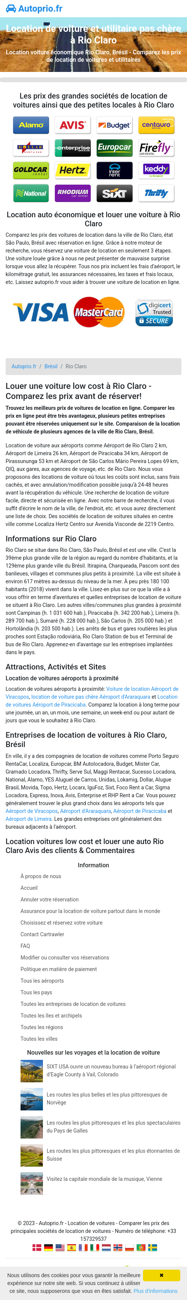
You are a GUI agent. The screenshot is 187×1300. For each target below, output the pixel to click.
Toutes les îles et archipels (51, 1016)
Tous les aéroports (42, 981)
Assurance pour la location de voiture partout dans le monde (90, 911)
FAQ (25, 946)
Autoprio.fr (34, 8)
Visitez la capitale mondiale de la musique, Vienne (104, 1179)
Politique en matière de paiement (59, 969)
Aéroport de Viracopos (32, 811)
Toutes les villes (39, 1039)
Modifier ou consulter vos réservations (65, 958)
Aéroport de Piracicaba (139, 811)
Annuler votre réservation (50, 900)
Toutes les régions (42, 1027)
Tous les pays (36, 992)
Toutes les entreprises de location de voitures (73, 1004)
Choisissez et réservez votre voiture (62, 923)
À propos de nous (41, 876)
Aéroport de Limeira (29, 819)
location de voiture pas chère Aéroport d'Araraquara (90, 697)
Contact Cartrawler (42, 934)
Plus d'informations (156, 1291)
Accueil (29, 888)
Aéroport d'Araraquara (85, 811)
